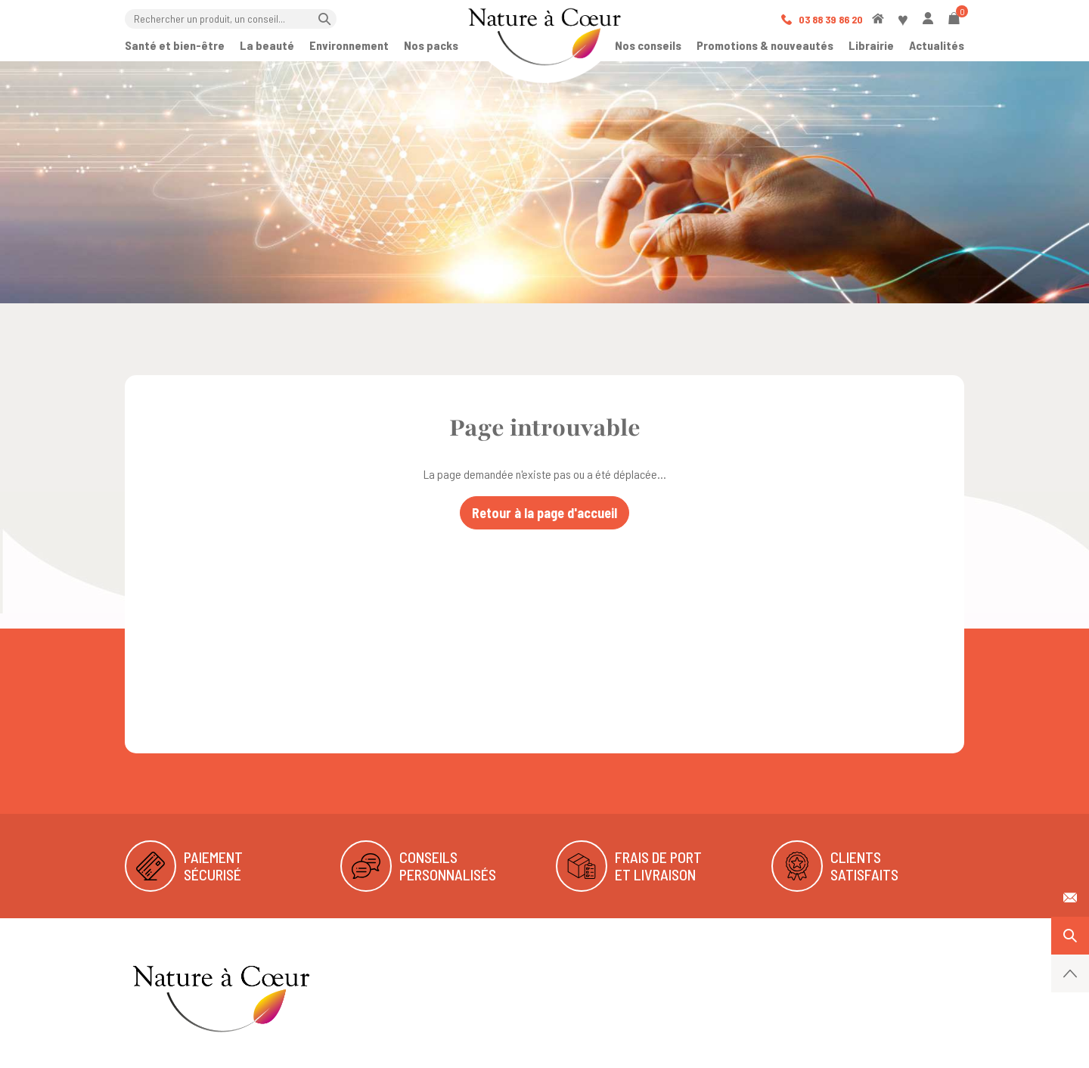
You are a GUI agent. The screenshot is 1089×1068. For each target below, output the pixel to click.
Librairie (871, 45)
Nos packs (431, 45)
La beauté (267, 45)
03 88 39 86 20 (822, 19)
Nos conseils (648, 45)
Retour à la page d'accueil (544, 513)
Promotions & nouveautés (765, 45)
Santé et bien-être (175, 45)
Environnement (349, 45)
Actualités (936, 45)
